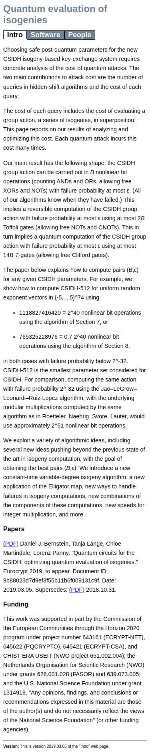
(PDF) (10, 543)
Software (45, 35)
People (79, 35)
